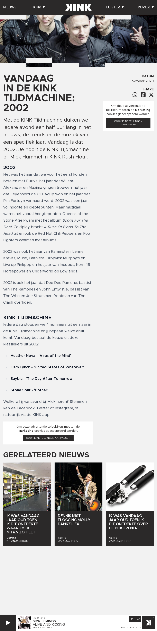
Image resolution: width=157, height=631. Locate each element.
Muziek (146, 7)
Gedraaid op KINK (42, 628)
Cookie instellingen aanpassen (48, 438)
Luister (115, 7)
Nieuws (10, 7)
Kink (39, 7)
